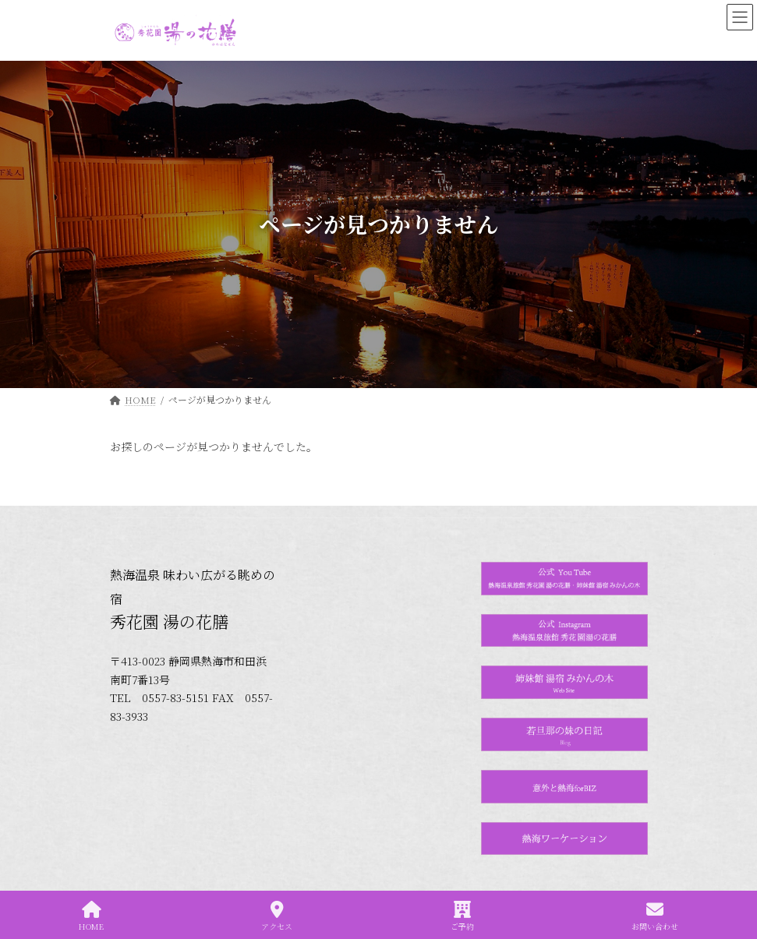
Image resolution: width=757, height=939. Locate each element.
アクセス (276, 916)
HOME (91, 916)
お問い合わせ (654, 916)
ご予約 (462, 916)
